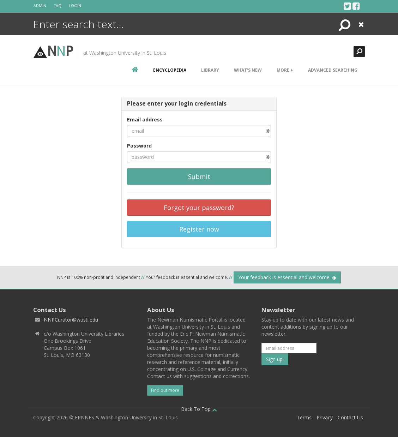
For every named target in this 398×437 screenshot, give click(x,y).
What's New (248, 70)
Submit (199, 176)
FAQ (57, 5)
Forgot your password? (199, 207)
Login (75, 5)
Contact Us (350, 417)
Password (139, 145)
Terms (304, 417)
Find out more (165, 390)
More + (285, 70)
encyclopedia (169, 70)
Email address (145, 119)
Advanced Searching (332, 70)
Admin (40, 5)
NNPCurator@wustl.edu (71, 319)
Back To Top (199, 409)
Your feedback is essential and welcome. (287, 277)
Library (210, 70)
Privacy (324, 417)
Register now (199, 229)
